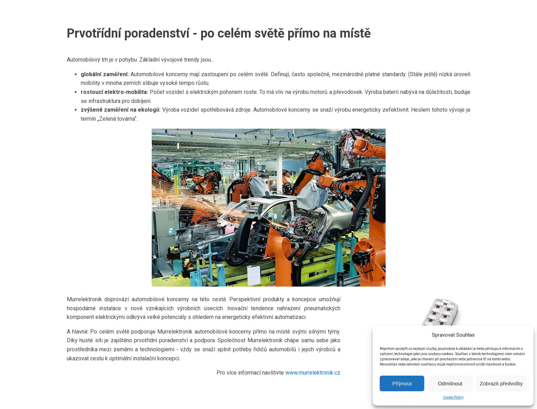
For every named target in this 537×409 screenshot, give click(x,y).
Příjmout (402, 383)
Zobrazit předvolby (501, 383)
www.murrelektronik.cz (312, 372)
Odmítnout (450, 383)
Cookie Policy (453, 397)
